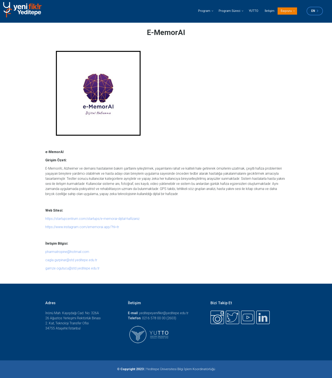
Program (205, 12)
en (313, 11)
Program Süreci (231, 12)
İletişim (269, 11)
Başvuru (288, 12)
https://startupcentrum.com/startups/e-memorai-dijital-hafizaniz (92, 219)
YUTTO (253, 11)
